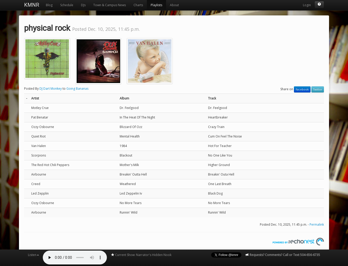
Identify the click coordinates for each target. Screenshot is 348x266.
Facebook (302, 89)
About (174, 5)
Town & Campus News (109, 5)
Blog (49, 5)
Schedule (66, 5)
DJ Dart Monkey (50, 88)
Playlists (156, 5)
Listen (33, 255)
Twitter (317, 89)
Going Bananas (77, 88)
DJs (83, 5)
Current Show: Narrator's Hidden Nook (141, 255)
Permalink (317, 224)
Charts (138, 5)
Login (307, 5)
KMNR (31, 5)
